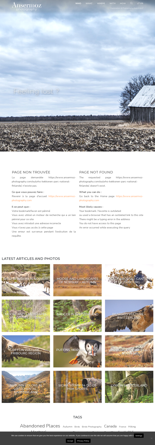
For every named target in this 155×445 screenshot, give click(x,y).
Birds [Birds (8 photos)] (77, 426)
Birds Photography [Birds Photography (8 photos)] (92, 426)
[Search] (131, 3)
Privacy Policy (83, 441)
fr (140, 3)
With (113, 3)
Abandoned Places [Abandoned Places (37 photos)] (40, 426)
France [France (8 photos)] (122, 426)
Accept (70, 441)
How (123, 3)
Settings (138, 436)
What (89, 3)
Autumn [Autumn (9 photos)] (67, 426)
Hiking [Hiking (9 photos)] (132, 426)
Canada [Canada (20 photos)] (110, 426)
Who (78, 3)
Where (101, 3)
